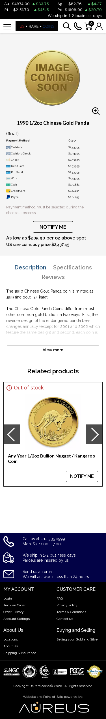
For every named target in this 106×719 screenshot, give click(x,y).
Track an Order (14, 605)
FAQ (60, 598)
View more (53, 350)
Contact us (65, 619)
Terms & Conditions (71, 612)
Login (7, 598)
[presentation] (11, 434)
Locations (10, 639)
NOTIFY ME (53, 227)
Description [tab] (30, 267)
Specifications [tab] (72, 267)
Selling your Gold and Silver (78, 639)
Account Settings (16, 619)
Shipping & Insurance (19, 653)
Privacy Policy (67, 605)
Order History (13, 612)
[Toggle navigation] (7, 26)
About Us (10, 646)
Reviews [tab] (53, 277)
